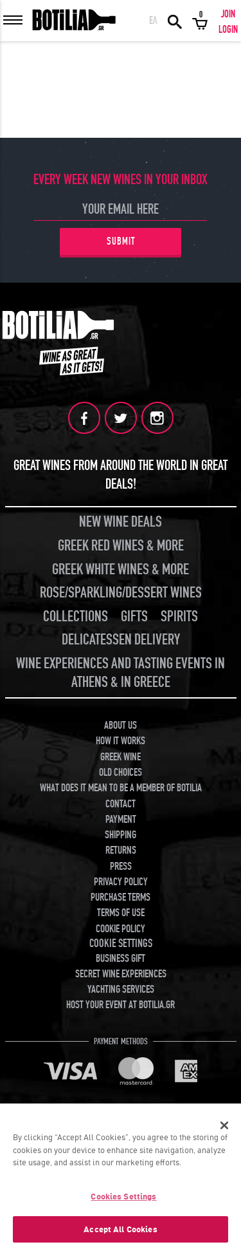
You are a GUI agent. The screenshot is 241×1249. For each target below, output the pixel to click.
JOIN (228, 14)
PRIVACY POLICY (121, 882)
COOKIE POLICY (120, 929)
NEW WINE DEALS (120, 522)
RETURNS (120, 850)
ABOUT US (120, 725)
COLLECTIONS (75, 616)
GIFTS (134, 616)
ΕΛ (153, 20)
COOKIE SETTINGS (120, 943)
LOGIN (228, 29)
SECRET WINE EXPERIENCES (120, 974)
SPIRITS (179, 616)
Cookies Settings (123, 1200)
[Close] (224, 1128)
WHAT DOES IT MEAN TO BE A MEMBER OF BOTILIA (121, 788)
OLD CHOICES (120, 772)
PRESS (121, 866)
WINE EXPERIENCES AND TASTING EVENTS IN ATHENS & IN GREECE (120, 673)
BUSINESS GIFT (120, 958)
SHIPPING (120, 835)
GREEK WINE (120, 757)
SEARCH (175, 20)
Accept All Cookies (120, 1232)
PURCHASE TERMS (120, 897)
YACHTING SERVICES (120, 989)
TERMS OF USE (121, 912)
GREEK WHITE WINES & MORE (120, 569)
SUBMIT (121, 241)
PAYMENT (120, 819)
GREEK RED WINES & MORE (121, 545)
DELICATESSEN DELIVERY (121, 639)
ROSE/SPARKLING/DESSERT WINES (121, 592)
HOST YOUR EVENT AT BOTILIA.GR (120, 1005)
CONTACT (120, 804)
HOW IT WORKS (120, 741)
